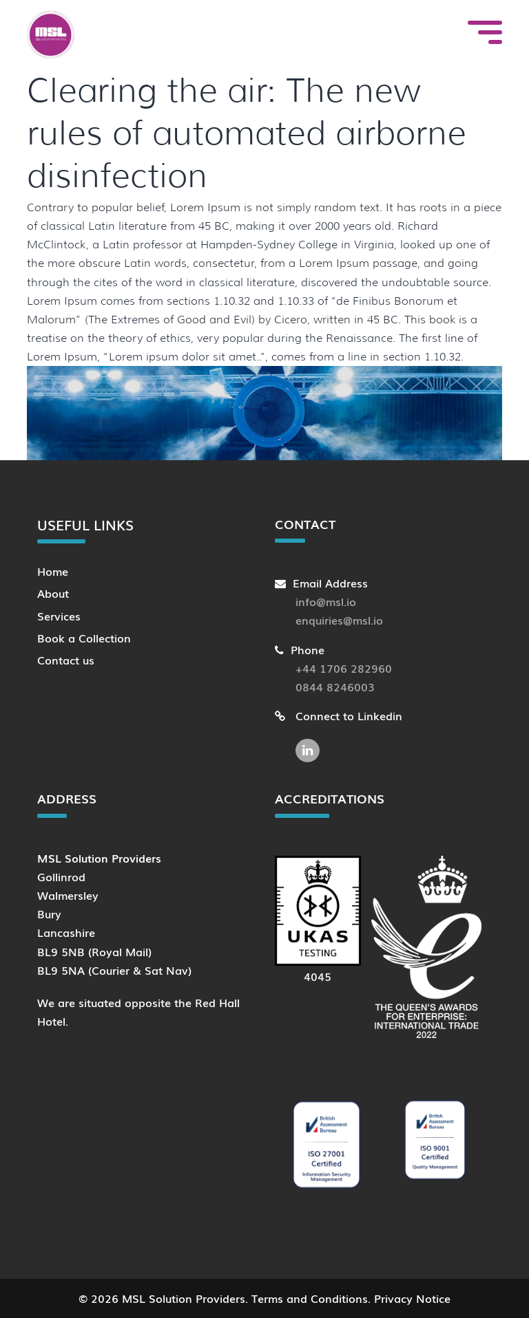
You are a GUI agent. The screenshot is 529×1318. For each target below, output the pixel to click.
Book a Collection (84, 637)
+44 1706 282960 (343, 668)
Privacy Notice (412, 1298)
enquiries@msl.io (339, 620)
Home (52, 571)
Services (59, 615)
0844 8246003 (335, 686)
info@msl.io (325, 601)
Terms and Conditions (309, 1298)
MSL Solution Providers (183, 1298)
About (53, 593)
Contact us (65, 659)
